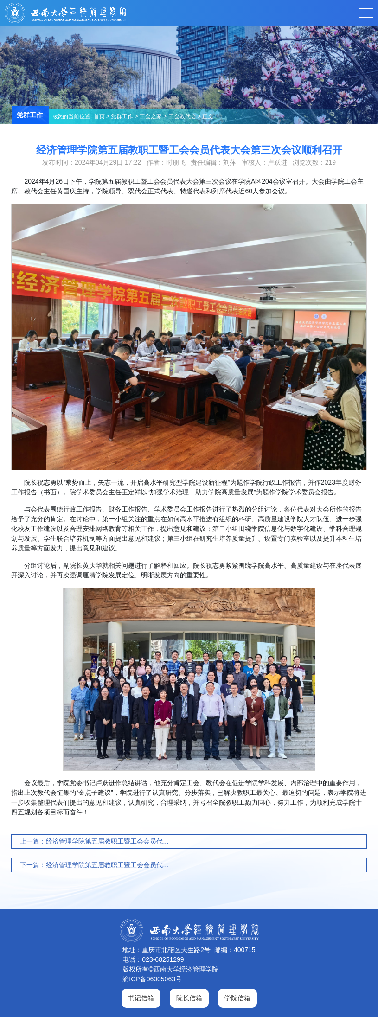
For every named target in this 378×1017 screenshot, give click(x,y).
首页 (99, 116)
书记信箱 (141, 998)
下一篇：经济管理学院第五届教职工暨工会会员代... (94, 865)
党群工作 (122, 116)
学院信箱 (237, 998)
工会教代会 (182, 116)
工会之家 (151, 116)
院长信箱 (189, 998)
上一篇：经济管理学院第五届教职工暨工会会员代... (94, 841)
